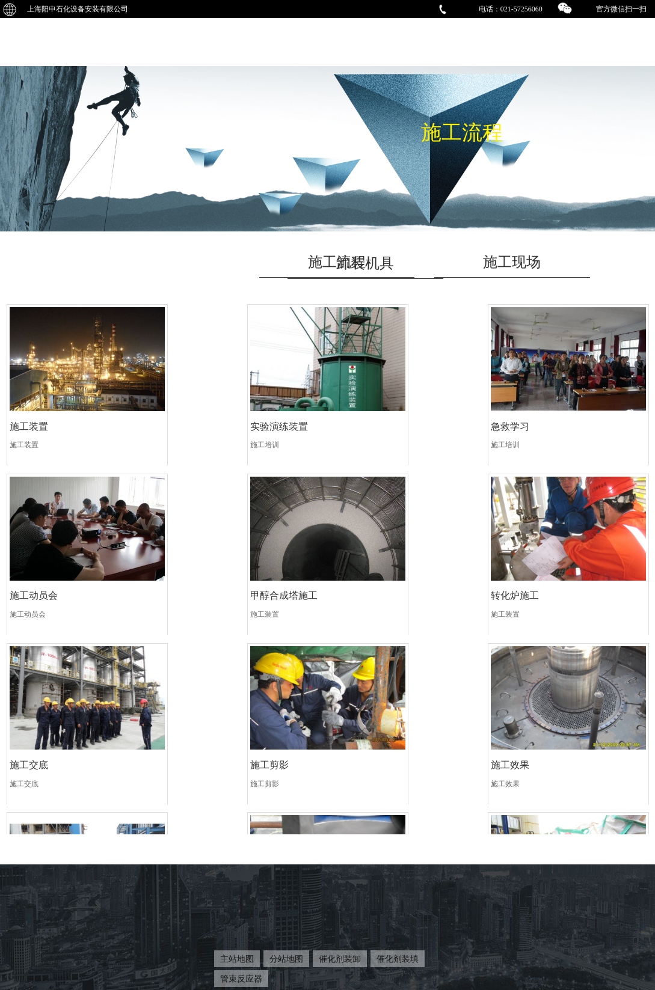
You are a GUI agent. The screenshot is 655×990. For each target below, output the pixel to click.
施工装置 (29, 422)
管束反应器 (241, 978)
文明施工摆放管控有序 (221, 750)
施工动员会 (522, 422)
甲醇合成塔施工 (43, 586)
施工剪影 (517, 586)
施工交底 (354, 586)
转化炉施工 (197, 586)
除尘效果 (354, 750)
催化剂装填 (398, 959)
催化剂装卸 (340, 959)
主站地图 (237, 959)
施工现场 (512, 262)
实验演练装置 (201, 422)
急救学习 (354, 422)
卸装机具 (365, 263)
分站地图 (286, 959)
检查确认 (517, 750)
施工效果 (29, 750)
